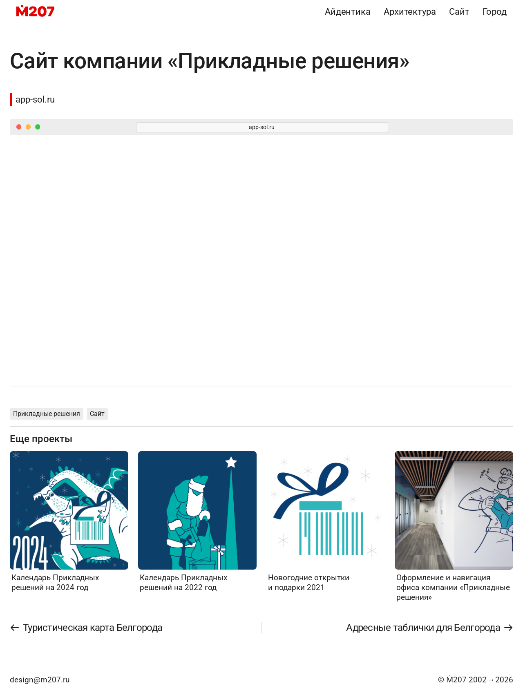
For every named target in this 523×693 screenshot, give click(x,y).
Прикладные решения (46, 414)
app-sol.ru (35, 99)
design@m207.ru (39, 679)
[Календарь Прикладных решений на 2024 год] (69, 521)
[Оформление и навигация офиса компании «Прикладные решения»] (454, 526)
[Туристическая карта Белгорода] (86, 627)
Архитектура (410, 11)
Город (495, 11)
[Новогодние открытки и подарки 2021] (325, 521)
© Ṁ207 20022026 (475, 679)
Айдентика (348, 11)
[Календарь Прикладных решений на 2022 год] (197, 521)
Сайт (459, 11)
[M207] (35, 11)
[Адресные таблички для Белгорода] (429, 627)
